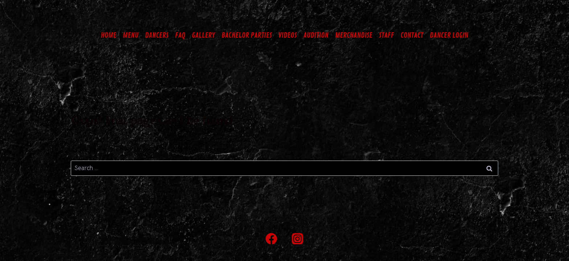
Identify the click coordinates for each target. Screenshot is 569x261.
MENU (130, 35)
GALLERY (203, 35)
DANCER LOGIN (449, 35)
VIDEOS (287, 35)
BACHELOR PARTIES (246, 35)
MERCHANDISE (353, 35)
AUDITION (316, 35)
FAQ (180, 35)
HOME (108, 35)
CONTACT (411, 35)
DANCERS (156, 35)
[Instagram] (297, 238)
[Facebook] (271, 238)
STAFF (386, 35)
